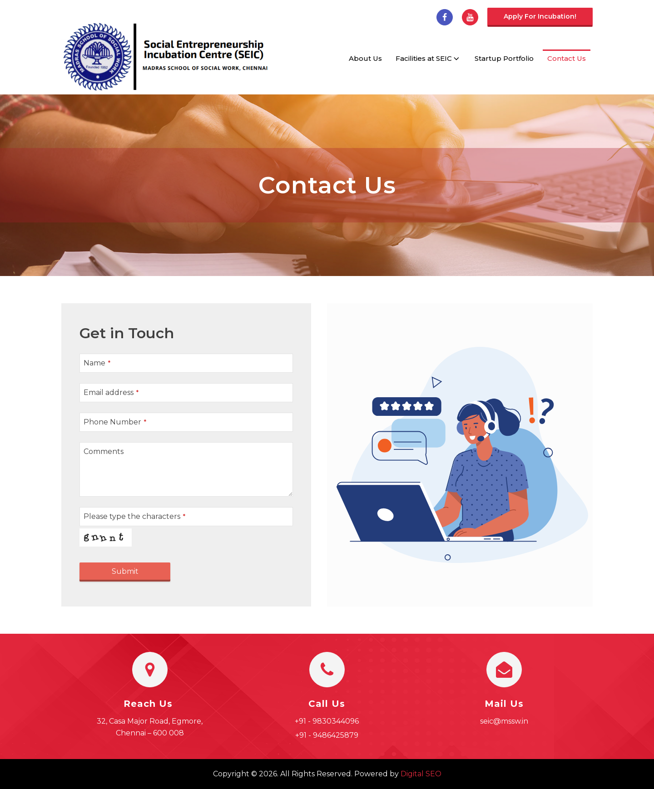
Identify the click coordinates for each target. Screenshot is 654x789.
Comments (104, 451)
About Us (365, 58)
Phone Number (115, 422)
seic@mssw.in (504, 721)
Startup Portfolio (504, 58)
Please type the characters (134, 516)
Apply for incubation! (540, 16)
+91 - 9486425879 (326, 735)
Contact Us (566, 58)
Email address (111, 392)
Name (97, 363)
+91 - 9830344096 (327, 721)
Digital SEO (421, 773)
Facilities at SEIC (428, 58)
